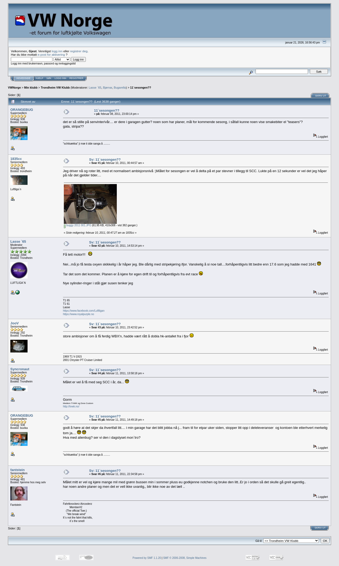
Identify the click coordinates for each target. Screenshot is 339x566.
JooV (14, 323)
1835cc (16, 159)
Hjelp (39, 78)
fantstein (17, 470)
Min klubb (31, 87)
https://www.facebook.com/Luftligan (84, 310)
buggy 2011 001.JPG (77, 225)
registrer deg (79, 51)
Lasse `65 (95, 87)
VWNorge (14, 87)
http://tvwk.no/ (71, 406)
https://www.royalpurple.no (78, 314)
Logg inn (60, 78)
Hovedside (23, 78)
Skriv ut (320, 95)
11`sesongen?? (140, 87)
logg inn (57, 51)
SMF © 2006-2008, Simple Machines (185, 557)
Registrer (76, 78)
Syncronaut (19, 369)
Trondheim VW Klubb (55, 87)
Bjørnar (107, 87)
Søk (48, 78)
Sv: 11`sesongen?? (105, 160)
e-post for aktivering (51, 54)
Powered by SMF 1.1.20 (147, 557)
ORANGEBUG (21, 110)
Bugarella (120, 87)
